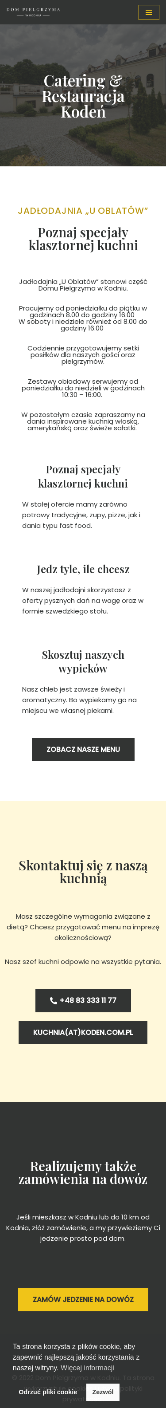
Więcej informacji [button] (87, 1368)
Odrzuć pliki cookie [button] (48, 1392)
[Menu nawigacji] (149, 12)
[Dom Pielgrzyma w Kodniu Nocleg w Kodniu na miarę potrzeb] (33, 12)
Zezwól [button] (102, 1392)
